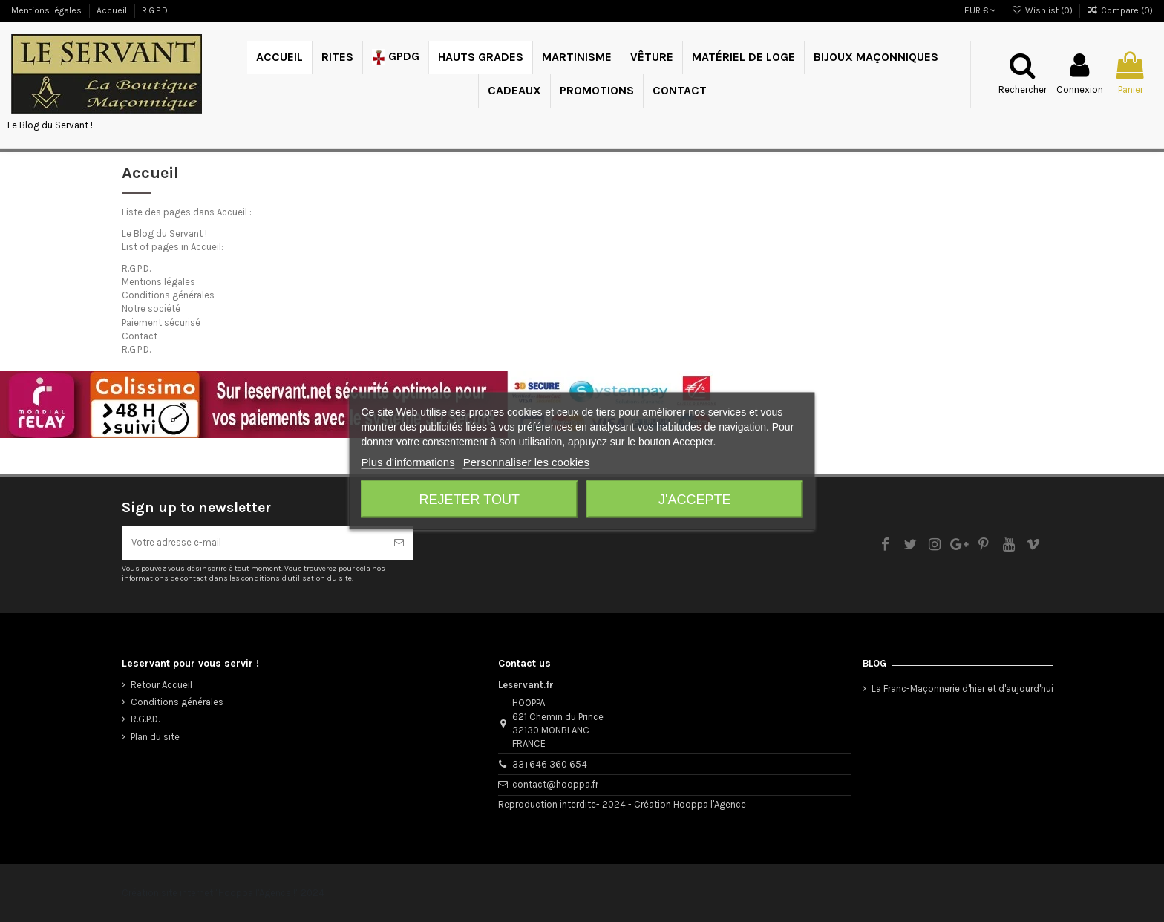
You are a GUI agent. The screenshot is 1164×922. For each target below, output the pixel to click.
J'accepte (694, 499)
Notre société (151, 308)
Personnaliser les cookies (526, 462)
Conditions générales (168, 295)
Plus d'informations (407, 462)
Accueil (113, 10)
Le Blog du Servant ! (50, 125)
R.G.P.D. (155, 10)
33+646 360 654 (549, 764)
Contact (139, 335)
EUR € (980, 10)
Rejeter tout (469, 499)
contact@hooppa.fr (555, 784)
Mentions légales (47, 10)
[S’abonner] (399, 543)
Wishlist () (1042, 10)
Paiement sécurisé (161, 322)
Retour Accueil (161, 684)
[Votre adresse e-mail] (253, 543)
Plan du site (155, 736)
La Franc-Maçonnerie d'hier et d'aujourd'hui (962, 688)
